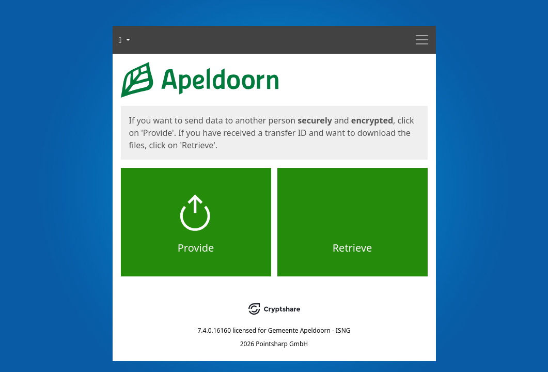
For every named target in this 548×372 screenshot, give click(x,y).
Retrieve (352, 248)
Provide (196, 248)
